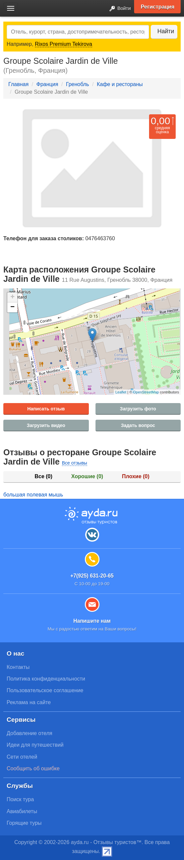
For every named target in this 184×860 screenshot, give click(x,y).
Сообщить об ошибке (33, 768)
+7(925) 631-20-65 (91, 576)
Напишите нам (91, 621)
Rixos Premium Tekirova (63, 44)
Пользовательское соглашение (45, 690)
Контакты (18, 667)
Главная (18, 84)
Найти (165, 31)
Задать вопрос (138, 425)
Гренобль (77, 84)
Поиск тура (20, 799)
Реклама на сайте (29, 702)
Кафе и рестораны (120, 84)
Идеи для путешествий (35, 745)
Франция (47, 84)
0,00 (160, 120)
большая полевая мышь (33, 494)
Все (43, 476)
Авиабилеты (22, 811)
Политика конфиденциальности (46, 679)
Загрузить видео (46, 425)
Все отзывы (74, 463)
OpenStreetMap (146, 392)
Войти (118, 8)
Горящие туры (24, 823)
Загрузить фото (138, 408)
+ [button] (12, 297)
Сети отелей (22, 757)
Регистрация (157, 7)
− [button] (12, 307)
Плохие (135, 476)
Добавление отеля (29, 733)
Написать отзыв (46, 408)
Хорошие (87, 476)
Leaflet (120, 392)
